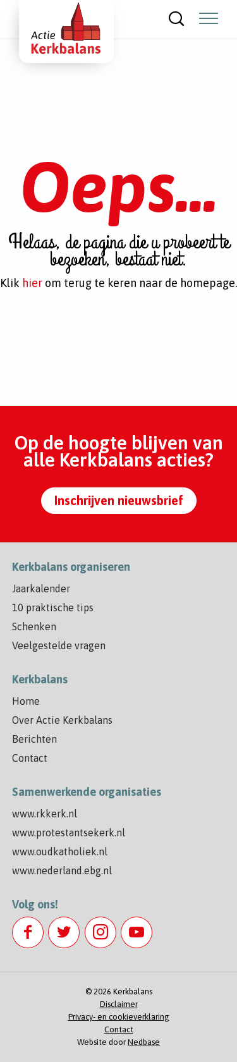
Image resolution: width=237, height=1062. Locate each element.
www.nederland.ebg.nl (62, 870)
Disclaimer (119, 1004)
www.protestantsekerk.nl (68, 832)
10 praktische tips (53, 607)
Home (26, 701)
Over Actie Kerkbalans (62, 720)
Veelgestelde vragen (59, 645)
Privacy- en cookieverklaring (118, 1017)
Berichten (34, 739)
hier (32, 283)
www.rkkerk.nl (44, 813)
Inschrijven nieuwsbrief (118, 500)
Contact (29, 758)
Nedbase (144, 1042)
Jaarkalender (41, 588)
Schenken (34, 626)
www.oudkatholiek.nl (59, 851)
